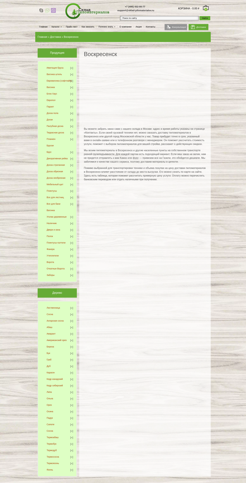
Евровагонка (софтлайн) (59, 80)
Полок (50, 236)
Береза (50, 346)
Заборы (51, 275)
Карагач (51, 372)
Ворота (50, 262)
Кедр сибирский (55, 385)
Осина (50, 411)
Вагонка (51, 87)
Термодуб (52, 450)
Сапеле (50, 424)
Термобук (51, 444)
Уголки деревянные (57, 217)
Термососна (53, 457)
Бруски (50, 145)
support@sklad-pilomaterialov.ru (135, 10)
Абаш (49, 327)
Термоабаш (52, 437)
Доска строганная (56, 165)
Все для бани (53, 204)
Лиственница (53, 308)
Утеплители (53, 255)
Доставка (201, 27)
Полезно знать (105, 27)
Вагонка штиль (54, 74)
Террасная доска (55, 132)
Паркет (50, 106)
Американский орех (57, 340)
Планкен (51, 139)
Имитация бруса (55, 68)
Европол (51, 100)
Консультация (179, 27)
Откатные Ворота (56, 268)
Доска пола (52, 113)
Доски (50, 119)
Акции (139, 27)
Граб (49, 359)
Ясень (50, 469)
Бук (48, 353)
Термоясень (53, 463)
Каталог (56, 27)
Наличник (52, 223)
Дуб (49, 366)
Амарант (51, 333)
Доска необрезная (56, 178)
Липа (49, 392)
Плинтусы (52, 191)
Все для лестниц (55, 197)
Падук (50, 418)
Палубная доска (55, 126)
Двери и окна (53, 229)
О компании (126, 27)
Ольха (50, 398)
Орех (49, 405)
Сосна (50, 314)
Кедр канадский (55, 379)
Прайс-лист (71, 27)
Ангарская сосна (55, 320)
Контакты (150, 27)
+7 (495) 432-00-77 (135, 6)
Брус (49, 152)
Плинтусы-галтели (56, 242)
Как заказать (88, 27)
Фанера (51, 249)
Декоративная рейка (57, 158)
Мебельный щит (55, 184)
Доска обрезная (55, 171)
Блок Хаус (52, 93)
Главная (43, 27)
